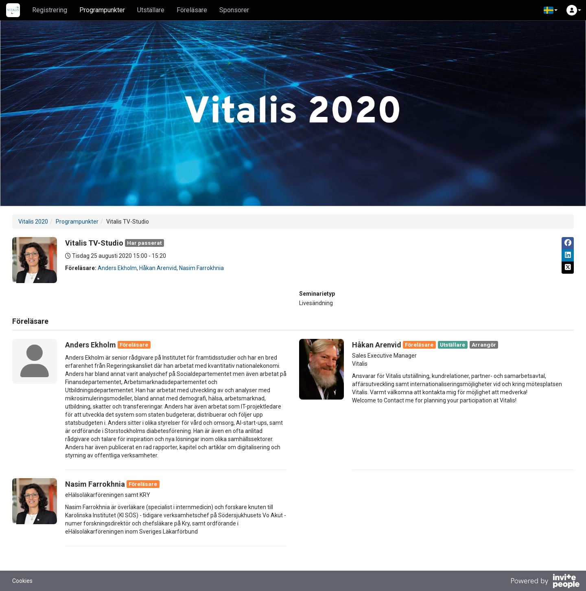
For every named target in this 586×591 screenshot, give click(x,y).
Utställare (150, 10)
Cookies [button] (22, 581)
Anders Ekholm (117, 268)
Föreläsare (192, 10)
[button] (551, 10)
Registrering (49, 10)
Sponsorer (234, 10)
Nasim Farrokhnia (201, 268)
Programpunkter (102, 10)
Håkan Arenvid (158, 268)
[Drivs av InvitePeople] (544, 582)
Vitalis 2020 (33, 221)
